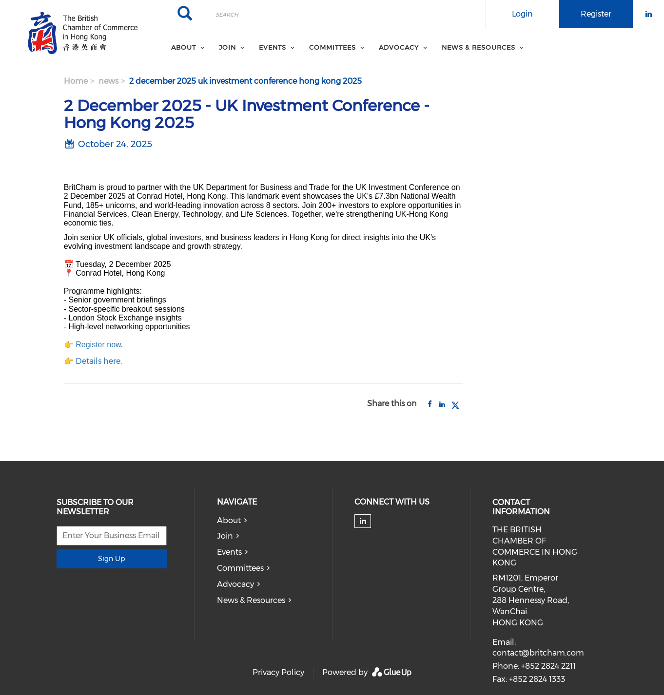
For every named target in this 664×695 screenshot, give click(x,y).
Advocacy (235, 584)
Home (76, 81)
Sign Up (111, 558)
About (229, 520)
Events (229, 552)
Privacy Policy (278, 672)
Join (225, 536)
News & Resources (251, 600)
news (108, 81)
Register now (98, 344)
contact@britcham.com (538, 652)
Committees (240, 568)
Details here (98, 361)
